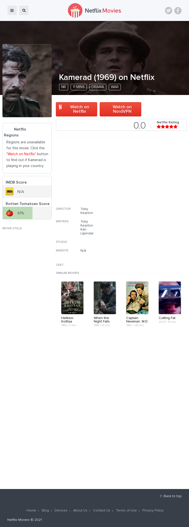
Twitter (168, 10)
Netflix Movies (18, 520)
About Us (80, 510)
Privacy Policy (153, 510)
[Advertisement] (150, 175)
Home (31, 510)
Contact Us (101, 510)
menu (12, 10)
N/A (83, 250)
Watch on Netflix (79, 109)
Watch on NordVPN (122, 109)
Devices (61, 510)
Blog (45, 510)
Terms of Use (126, 510)
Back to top (173, 496)
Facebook (178, 10)
